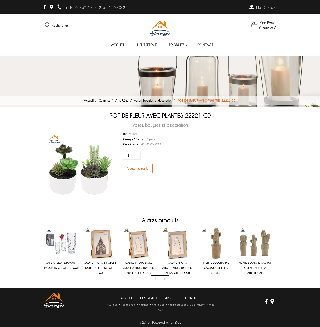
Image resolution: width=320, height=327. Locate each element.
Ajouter (138, 168)
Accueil (118, 45)
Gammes (104, 100)
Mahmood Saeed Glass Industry (186, 304)
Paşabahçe (128, 304)
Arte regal (158, 304)
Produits (176, 45)
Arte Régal (122, 100)
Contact (205, 45)
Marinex (143, 304)
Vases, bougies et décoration (153, 100)
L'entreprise (147, 45)
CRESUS (175, 322)
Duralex (113, 304)
